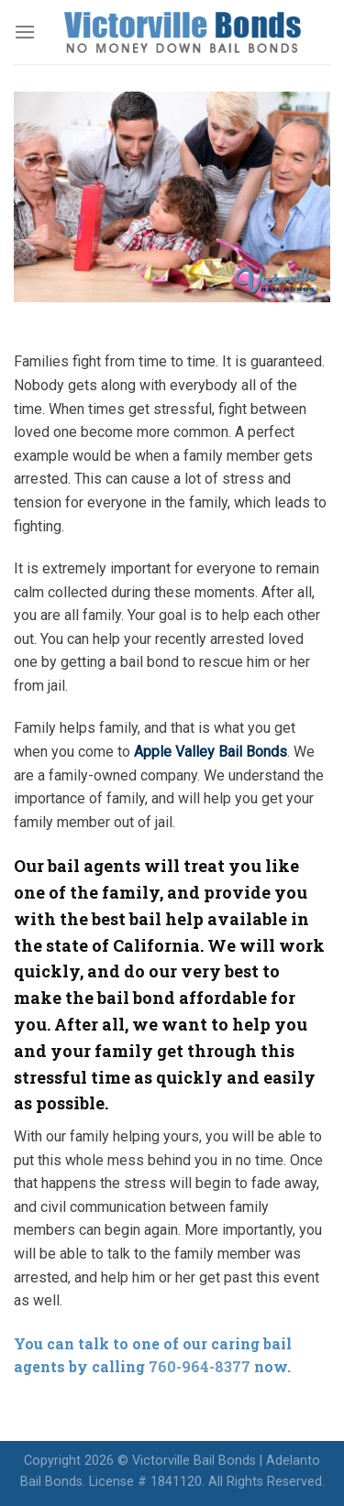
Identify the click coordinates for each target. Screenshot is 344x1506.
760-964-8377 (199, 1366)
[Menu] (25, 31)
